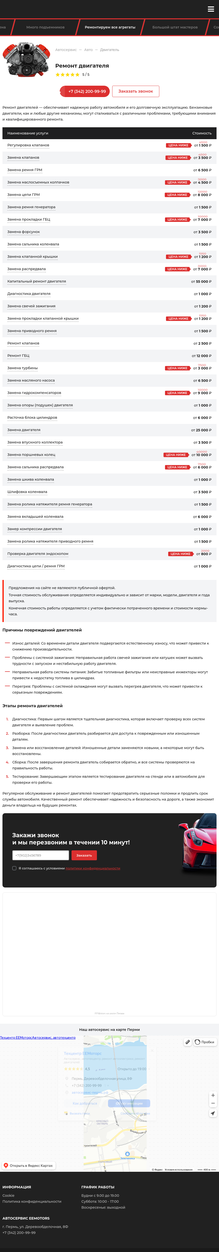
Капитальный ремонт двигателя (36, 281)
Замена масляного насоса (31, 380)
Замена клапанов (23, 157)
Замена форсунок (23, 232)
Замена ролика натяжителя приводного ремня (50, 541)
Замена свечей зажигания (31, 306)
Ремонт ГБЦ (18, 355)
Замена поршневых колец (31, 454)
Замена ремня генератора (31, 207)
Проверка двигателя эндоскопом (37, 553)
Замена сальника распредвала (35, 467)
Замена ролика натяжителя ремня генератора (49, 504)
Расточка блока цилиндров (32, 417)
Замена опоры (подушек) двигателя (40, 405)
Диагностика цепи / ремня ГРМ (36, 566)
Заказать (84, 855)
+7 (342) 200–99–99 (19, 1232)
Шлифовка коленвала (27, 492)
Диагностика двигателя (29, 293)
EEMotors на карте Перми (109, 1013)
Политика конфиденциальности (31, 1201)
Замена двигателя (23, 430)
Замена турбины (22, 368)
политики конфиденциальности (93, 868)
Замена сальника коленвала (33, 244)
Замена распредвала (26, 269)
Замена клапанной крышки (32, 256)
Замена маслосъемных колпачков (38, 182)
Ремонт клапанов (23, 343)
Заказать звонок (136, 91)
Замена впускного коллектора (35, 442)
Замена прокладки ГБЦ (28, 219)
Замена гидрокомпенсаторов (34, 393)
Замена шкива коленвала (30, 479)
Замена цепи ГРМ (23, 194)
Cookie (8, 1195)
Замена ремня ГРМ (24, 170)
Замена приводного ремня (32, 331)
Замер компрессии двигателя (34, 529)
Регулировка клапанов (28, 145)
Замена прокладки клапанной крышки (43, 318)
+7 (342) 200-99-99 (87, 91)
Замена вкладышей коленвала (35, 516)
